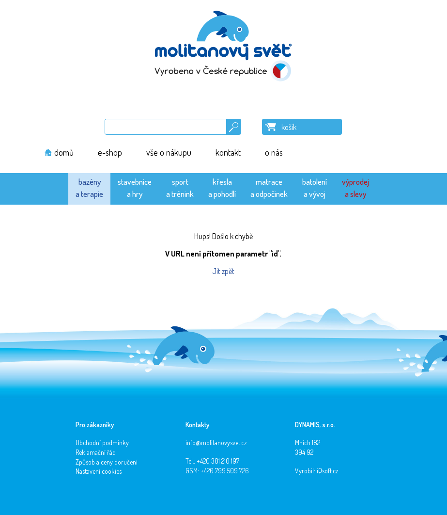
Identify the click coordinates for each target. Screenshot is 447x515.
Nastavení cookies (99, 471)
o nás (274, 152)
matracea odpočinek (269, 187)
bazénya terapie (89, 187)
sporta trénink (180, 187)
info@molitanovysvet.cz (216, 442)
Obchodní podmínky (102, 442)
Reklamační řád (96, 452)
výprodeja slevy (355, 187)
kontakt (228, 152)
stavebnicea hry (135, 187)
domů (64, 152)
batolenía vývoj (314, 187)
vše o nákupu (168, 152)
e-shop (110, 152)
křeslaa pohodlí (222, 187)
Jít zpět (223, 271)
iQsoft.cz (328, 471)
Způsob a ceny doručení (107, 462)
